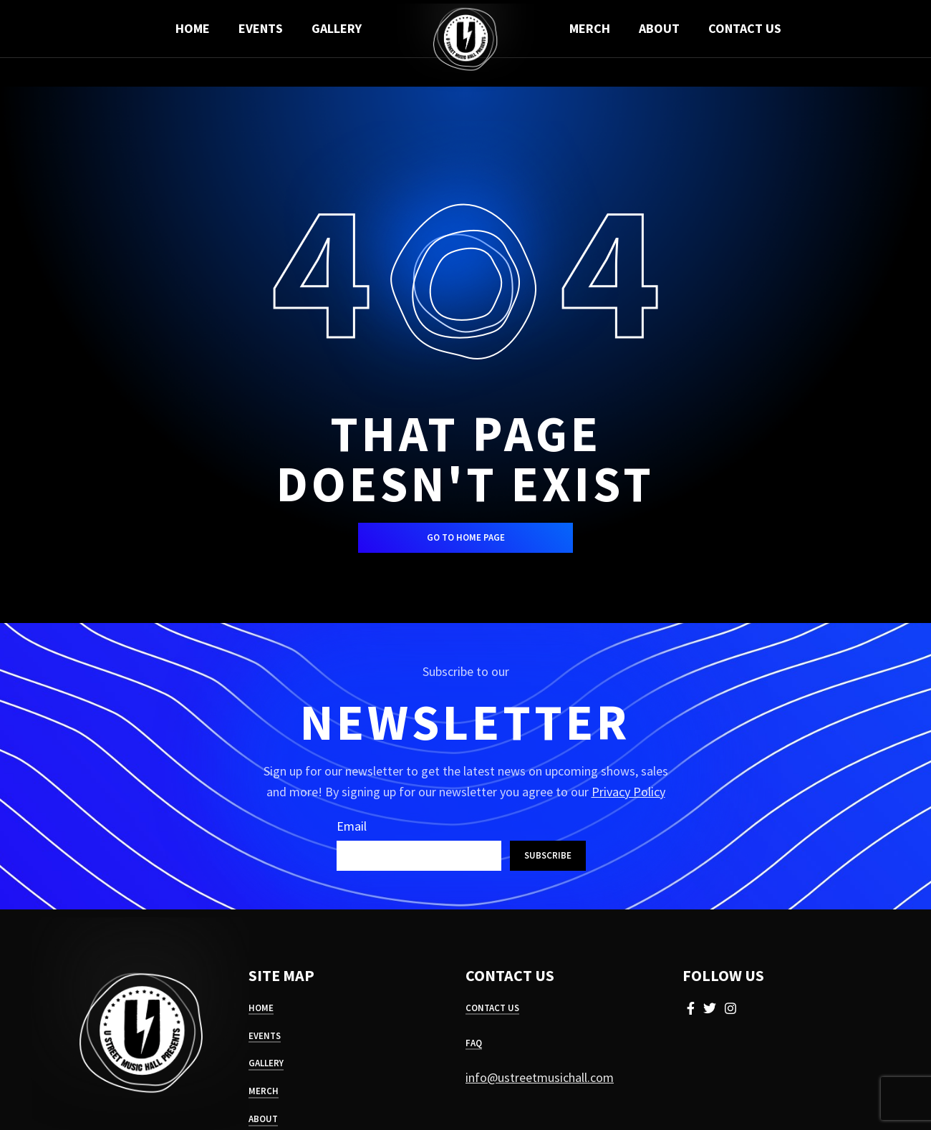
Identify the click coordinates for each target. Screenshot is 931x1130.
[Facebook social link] (690, 1008)
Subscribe (547, 855)
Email (352, 826)
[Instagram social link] (730, 1008)
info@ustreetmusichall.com (540, 1077)
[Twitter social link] (709, 1008)
